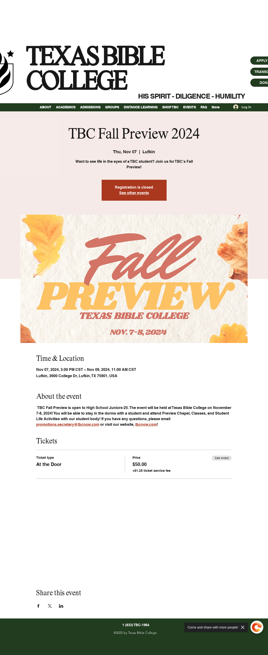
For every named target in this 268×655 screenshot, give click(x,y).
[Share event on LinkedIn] (61, 606)
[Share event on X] (50, 606)
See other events (134, 193)
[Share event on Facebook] (38, 606)
